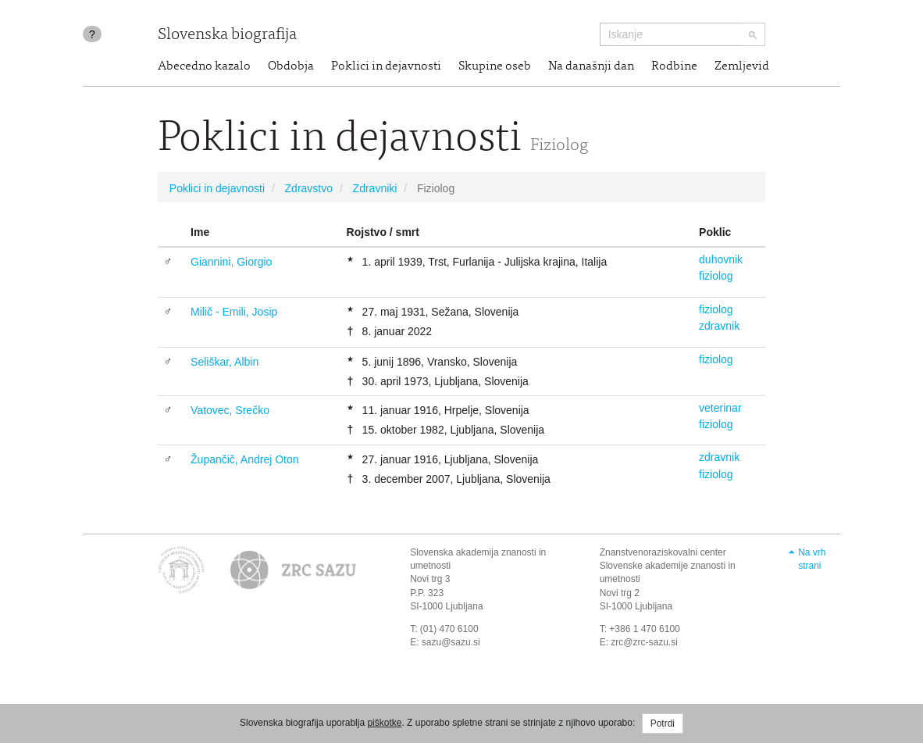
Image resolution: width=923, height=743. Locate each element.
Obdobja (291, 66)
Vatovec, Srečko (230, 410)
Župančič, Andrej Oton (245, 459)
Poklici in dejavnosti (386, 66)
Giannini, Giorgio (231, 261)
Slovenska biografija (227, 35)
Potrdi (662, 723)
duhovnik (721, 259)
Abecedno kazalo (204, 66)
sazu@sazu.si (451, 642)
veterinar (720, 408)
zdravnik (719, 326)
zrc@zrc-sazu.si (644, 642)
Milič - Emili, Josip (234, 311)
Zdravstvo (309, 188)
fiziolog (716, 276)
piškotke (384, 722)
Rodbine (674, 66)
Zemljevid (742, 66)
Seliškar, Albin (224, 361)
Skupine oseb (494, 66)
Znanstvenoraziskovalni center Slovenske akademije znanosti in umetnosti (668, 565)
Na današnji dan (591, 66)
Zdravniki (375, 188)
